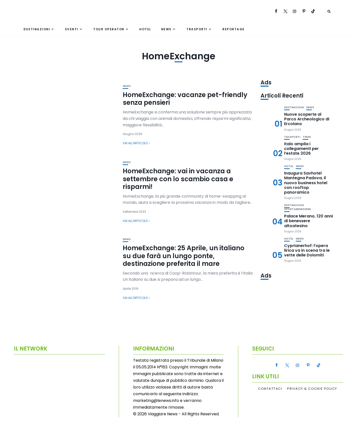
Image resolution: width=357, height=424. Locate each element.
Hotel (145, 29)
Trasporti (197, 29)
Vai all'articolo (135, 143)
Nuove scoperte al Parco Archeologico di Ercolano (306, 119)
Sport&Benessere (297, 209)
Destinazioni (37, 29)
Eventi (71, 29)
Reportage (233, 29)
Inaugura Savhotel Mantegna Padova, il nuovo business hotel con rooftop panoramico (305, 182)
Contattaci (270, 388)
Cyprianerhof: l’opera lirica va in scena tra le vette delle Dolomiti (307, 250)
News (166, 29)
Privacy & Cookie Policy (312, 388)
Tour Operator (108, 29)
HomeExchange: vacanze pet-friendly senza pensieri (185, 98)
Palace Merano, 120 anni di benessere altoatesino (308, 220)
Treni (307, 137)
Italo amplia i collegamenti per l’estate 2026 (301, 148)
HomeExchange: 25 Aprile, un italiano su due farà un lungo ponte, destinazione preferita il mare (183, 256)
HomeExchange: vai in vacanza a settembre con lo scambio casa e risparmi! (178, 179)
